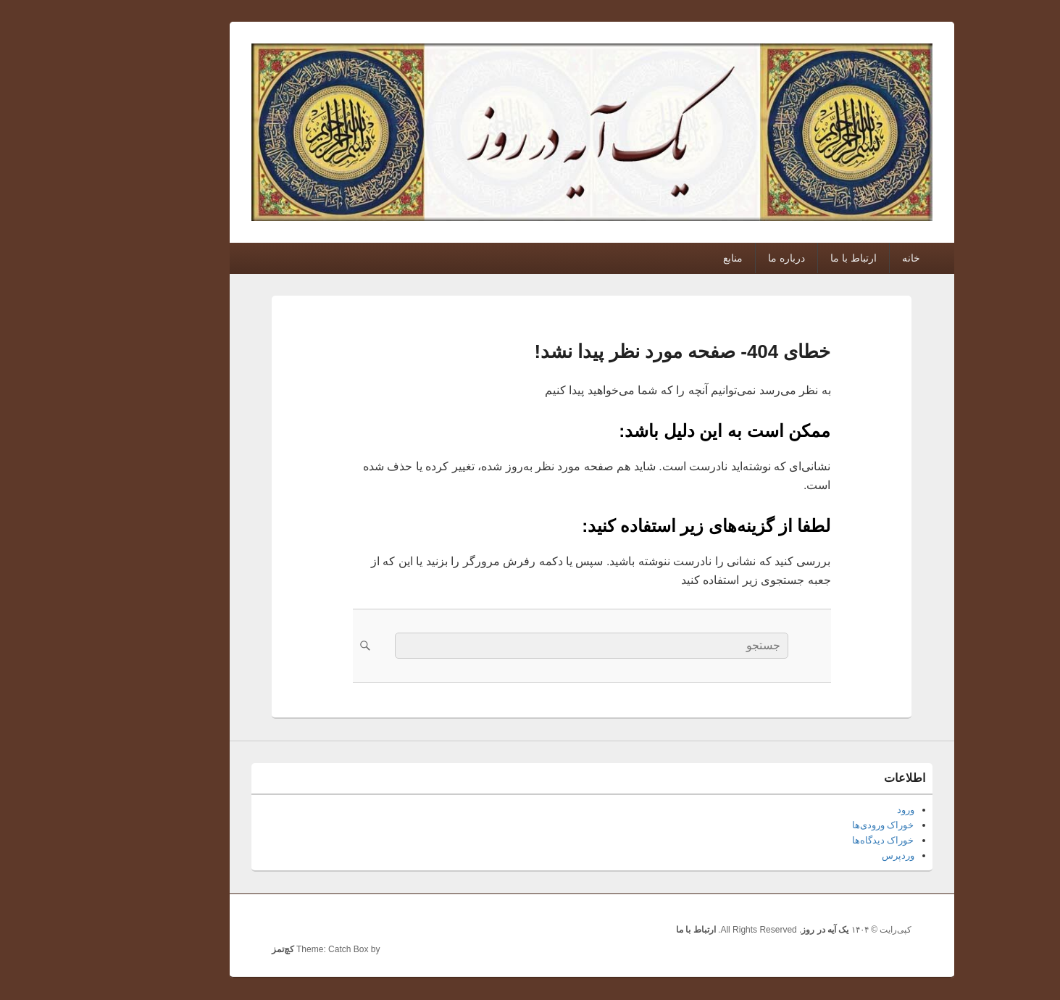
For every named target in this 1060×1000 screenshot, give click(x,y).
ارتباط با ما (792, 258)
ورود (844, 809)
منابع (671, 258)
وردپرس (836, 855)
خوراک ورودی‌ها (821, 825)
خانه (849, 258)
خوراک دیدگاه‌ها (821, 840)
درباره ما (724, 258)
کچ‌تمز (221, 949)
